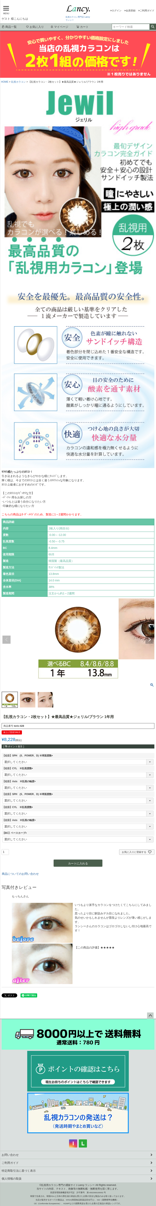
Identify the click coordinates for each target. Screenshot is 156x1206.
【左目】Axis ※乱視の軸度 (19, 820)
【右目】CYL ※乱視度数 (18, 768)
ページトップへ (150, 1015)
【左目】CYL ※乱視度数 (18, 807)
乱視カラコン (18, 81)
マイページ (59, 26)
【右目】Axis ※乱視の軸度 (19, 781)
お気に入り (35, 26)
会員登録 (130, 10)
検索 (153, 27)
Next (149, 640)
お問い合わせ (10, 1154)
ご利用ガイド (147, 10)
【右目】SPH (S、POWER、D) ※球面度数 (28, 755)
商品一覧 (9, 26)
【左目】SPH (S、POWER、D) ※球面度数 (28, 794)
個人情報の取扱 (12, 1178)
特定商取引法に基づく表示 (19, 1170)
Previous (6, 640)
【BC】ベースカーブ (15, 833)
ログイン (116, 10)
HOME (4, 81)
